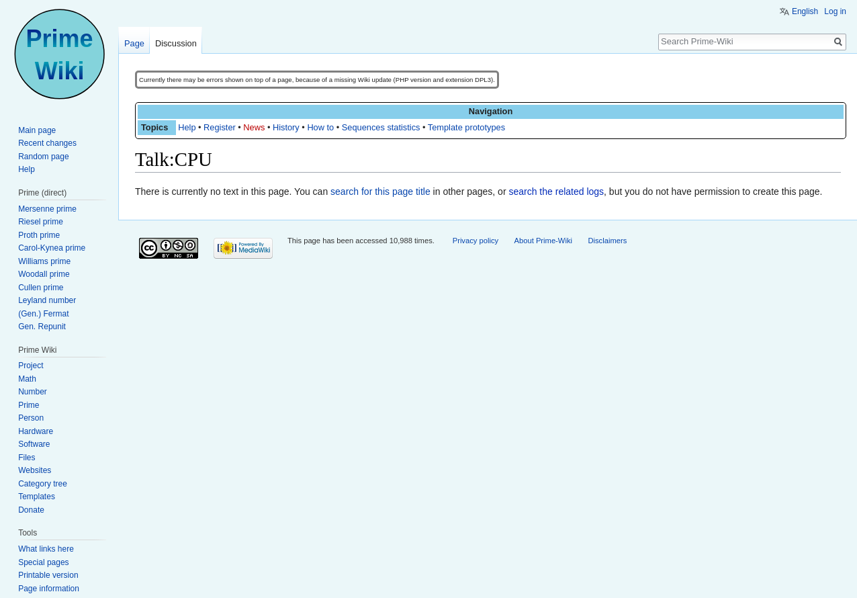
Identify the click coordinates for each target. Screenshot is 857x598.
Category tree (42, 483)
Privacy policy (475, 241)
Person (31, 418)
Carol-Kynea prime (51, 248)
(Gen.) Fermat (43, 313)
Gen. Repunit (42, 326)
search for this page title (380, 191)
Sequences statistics (381, 127)
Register (220, 127)
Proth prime (39, 235)
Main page (37, 130)
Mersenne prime (47, 209)
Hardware (35, 431)
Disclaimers (607, 241)
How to (320, 127)
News (254, 127)
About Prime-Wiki (543, 241)
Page (134, 43)
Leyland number (47, 300)
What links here (46, 549)
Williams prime (44, 261)
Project (30, 365)
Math (27, 379)
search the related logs (556, 191)
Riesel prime (40, 221)
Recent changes (47, 143)
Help (186, 127)
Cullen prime (40, 287)
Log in (835, 11)
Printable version (48, 575)
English (805, 11)
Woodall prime (43, 274)
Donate (31, 510)
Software (34, 444)
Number (32, 391)
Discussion (176, 43)
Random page (43, 156)
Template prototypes (466, 127)
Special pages (43, 562)
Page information (48, 588)
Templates (36, 496)
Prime (28, 405)
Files (26, 457)
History (286, 127)
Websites (34, 470)
